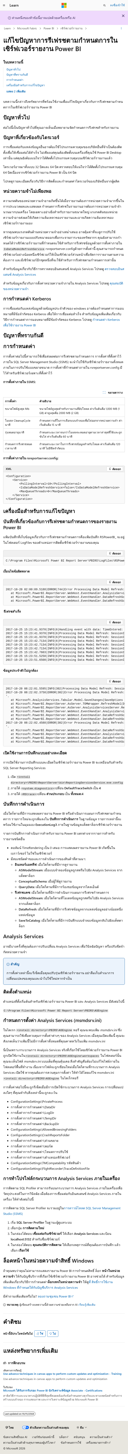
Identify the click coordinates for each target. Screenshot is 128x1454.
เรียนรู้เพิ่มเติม (86, 1304)
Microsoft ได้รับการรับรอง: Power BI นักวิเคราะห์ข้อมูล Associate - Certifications (52, 1390)
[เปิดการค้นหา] (104, 5)
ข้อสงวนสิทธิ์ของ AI (15, 1437)
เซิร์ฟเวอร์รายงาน (72, 28)
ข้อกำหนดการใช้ (71, 1442)
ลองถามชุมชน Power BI (54, 1296)
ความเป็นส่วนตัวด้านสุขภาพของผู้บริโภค (28, 1442)
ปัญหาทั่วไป (13, 69)
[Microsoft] (64, 5)
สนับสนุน (79, 1437)
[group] (64, 561)
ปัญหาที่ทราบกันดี (17, 74)
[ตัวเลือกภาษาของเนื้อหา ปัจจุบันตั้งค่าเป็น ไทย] (9, 1427)
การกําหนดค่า (14, 80)
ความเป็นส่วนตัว (100, 1437)
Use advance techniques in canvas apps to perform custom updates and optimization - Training (62, 1374)
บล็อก (62, 1437)
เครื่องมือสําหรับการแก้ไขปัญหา (25, 85)
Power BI (49, 28)
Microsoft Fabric (27, 28)
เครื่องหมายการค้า (97, 1442)
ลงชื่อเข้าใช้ (117, 5)
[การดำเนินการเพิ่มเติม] (121, 28)
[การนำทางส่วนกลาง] (4, 5)
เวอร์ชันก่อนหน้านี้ (43, 1437)
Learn (7, 28)
